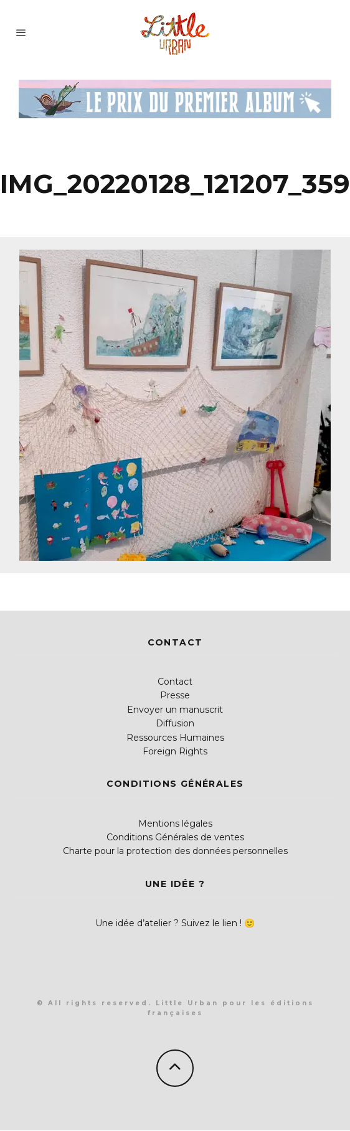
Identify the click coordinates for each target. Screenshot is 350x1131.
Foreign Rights (175, 751)
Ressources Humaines (175, 737)
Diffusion (175, 723)
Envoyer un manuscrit (175, 709)
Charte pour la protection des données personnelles (175, 850)
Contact (175, 681)
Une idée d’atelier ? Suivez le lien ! (168, 923)
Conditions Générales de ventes (175, 837)
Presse (175, 695)
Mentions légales (175, 823)
